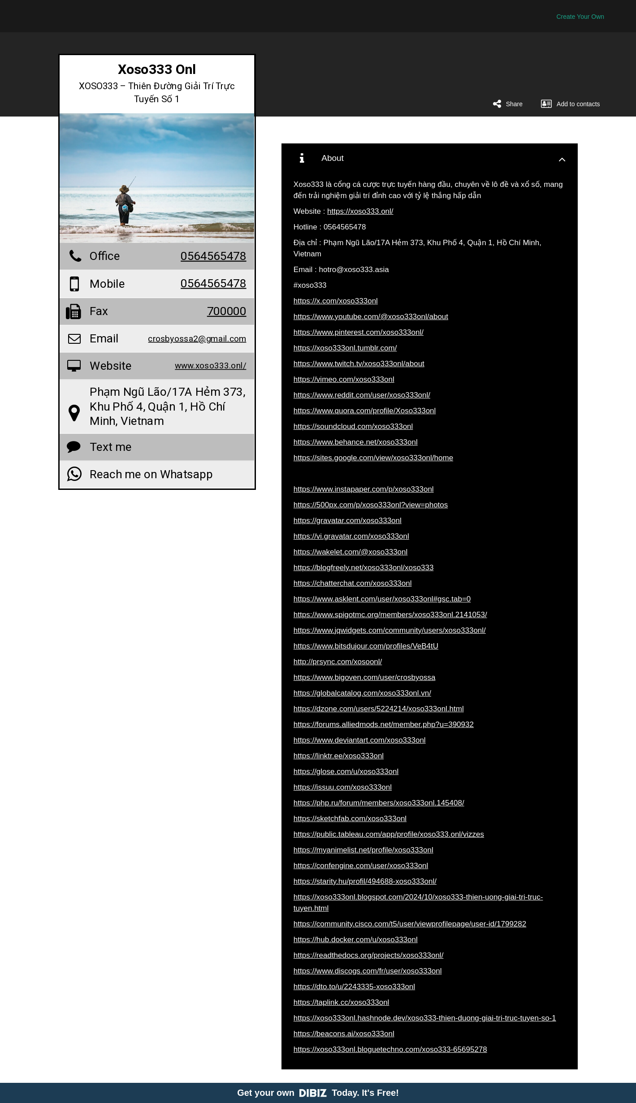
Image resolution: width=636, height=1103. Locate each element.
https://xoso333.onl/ (360, 211)
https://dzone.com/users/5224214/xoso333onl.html (379, 709)
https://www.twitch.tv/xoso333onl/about (359, 363)
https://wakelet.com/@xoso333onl (350, 552)
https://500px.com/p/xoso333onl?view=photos (371, 505)
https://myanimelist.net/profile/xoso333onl (363, 850)
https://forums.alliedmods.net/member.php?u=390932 (384, 724)
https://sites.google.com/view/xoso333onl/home (373, 458)
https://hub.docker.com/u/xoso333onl (356, 939)
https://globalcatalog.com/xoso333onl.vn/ (362, 693)
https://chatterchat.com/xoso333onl (353, 583)
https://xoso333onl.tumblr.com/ (345, 348)
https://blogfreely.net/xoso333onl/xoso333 (364, 567)
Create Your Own (580, 16)
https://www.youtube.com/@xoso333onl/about (371, 316)
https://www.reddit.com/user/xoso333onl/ (362, 395)
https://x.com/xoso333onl (336, 301)
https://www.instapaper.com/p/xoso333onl (364, 489)
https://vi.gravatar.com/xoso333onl (351, 536)
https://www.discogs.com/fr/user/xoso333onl (368, 971)
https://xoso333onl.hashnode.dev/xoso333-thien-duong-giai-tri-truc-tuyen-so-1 (425, 1018)
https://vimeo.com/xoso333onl (344, 379)
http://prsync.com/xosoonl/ (338, 661)
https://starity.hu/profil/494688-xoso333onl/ (365, 881)
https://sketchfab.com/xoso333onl (350, 818)
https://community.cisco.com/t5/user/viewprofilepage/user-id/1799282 (410, 924)
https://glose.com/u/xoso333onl (346, 771)
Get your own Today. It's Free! (318, 1093)
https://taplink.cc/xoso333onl (341, 1002)
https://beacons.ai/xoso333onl (344, 1033)
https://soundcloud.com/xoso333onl (353, 426)
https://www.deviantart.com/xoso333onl (360, 740)
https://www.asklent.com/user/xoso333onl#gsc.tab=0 (382, 599)
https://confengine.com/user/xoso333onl (361, 865)
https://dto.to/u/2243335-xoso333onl (354, 986)
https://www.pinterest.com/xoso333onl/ (359, 332)
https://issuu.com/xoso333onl (343, 787)
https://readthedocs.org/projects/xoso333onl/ (369, 955)
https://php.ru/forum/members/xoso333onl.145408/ (379, 803)
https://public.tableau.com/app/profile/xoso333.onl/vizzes (389, 834)
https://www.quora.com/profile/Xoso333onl (365, 411)
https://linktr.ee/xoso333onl (339, 756)
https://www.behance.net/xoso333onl (356, 442)
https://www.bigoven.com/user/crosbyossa (365, 677)
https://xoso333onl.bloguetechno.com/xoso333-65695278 (390, 1049)
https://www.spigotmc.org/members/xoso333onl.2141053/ (390, 614)
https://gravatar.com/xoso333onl (348, 520)
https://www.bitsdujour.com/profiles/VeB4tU (366, 646)
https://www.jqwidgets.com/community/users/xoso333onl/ (390, 630)
